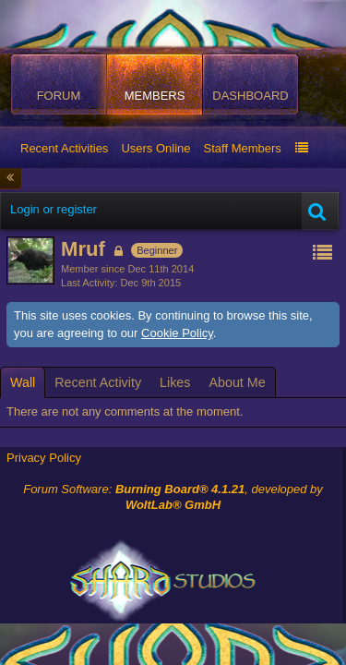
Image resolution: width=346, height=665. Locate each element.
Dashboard (250, 96)
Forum (59, 96)
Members (155, 96)
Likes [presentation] (175, 382)
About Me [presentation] (237, 382)
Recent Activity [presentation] (97, 382)
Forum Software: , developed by (173, 497)
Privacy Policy (43, 458)
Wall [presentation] (22, 382)
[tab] (22, 382)
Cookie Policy (177, 333)
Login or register (53, 209)
